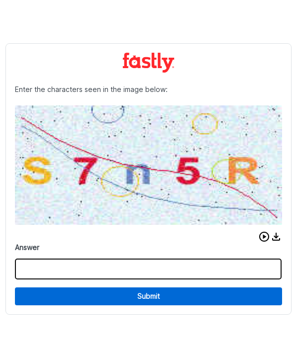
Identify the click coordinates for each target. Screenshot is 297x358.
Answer (27, 247)
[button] (264, 237)
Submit (148, 296)
